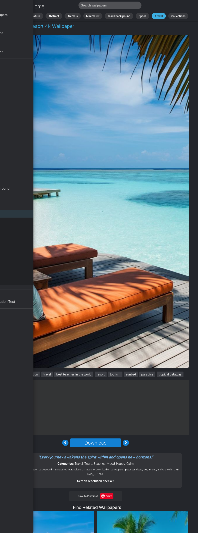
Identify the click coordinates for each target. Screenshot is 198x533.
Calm (130, 464)
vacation (32, 374)
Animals (76, 15)
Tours (28, 31)
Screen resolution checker (95, 481)
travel (47, 374)
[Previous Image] (65, 443)
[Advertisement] (95, 407)
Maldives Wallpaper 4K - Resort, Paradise (23, 6)
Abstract (60, 15)
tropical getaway (170, 374)
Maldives (14, 374)
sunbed (131, 374)
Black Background (117, 15)
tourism (115, 374)
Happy (120, 464)
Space (137, 15)
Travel (151, 15)
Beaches (99, 464)
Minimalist (94, 15)
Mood (111, 464)
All (31, 15)
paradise (147, 374)
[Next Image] (126, 443)
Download (96, 443)
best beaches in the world (73, 374)
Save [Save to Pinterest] (109, 496)
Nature (44, 15)
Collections (168, 15)
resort (101, 374)
